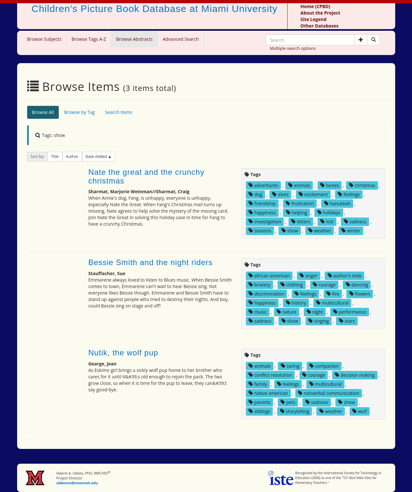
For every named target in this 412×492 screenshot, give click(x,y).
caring (290, 366)
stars (347, 321)
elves (280, 194)
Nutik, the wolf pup (123, 352)
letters (300, 221)
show (289, 231)
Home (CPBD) (315, 6)
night (315, 312)
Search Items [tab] (118, 112)
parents (259, 402)
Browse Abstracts (134, 39)
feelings (349, 194)
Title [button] (55, 156)
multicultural (332, 303)
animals (299, 185)
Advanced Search (181, 39)
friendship (262, 203)
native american (268, 393)
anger (308, 276)
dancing (357, 285)
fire (332, 294)
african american (269, 276)
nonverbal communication (328, 393)
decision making (355, 375)
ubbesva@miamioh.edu (77, 482)
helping (296, 212)
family (257, 384)
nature (286, 312)
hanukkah (337, 203)
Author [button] (72, 156)
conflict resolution (270, 375)
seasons (259, 231)
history (296, 303)
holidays (329, 212)
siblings (259, 411)
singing (318, 321)
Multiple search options (293, 48)
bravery (259, 285)
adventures (263, 185)
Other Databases (320, 26)
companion (324, 366)
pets (287, 402)
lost (326, 221)
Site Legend (313, 19)
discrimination (266, 294)
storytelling (294, 411)
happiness (262, 212)
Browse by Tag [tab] (79, 112)
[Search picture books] (373, 39)
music (257, 312)
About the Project (320, 13)
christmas (362, 185)
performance (349, 312)
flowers (359, 294)
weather (319, 231)
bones (329, 185)
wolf (359, 411)
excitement (313, 194)
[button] (360, 39)
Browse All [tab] (43, 112)
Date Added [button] (97, 156)
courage (324, 285)
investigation (264, 221)
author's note (345, 276)
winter (350, 231)
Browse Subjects (44, 39)
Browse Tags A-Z (88, 39)
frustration (300, 203)
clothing (291, 285)
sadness (355, 221)
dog (255, 194)
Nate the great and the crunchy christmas (146, 176)
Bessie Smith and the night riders (150, 262)
